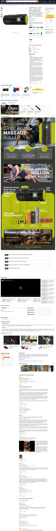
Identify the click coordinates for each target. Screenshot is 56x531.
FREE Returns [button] (31, 24)
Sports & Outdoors (3, 5)
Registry (44, 3)
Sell (41, 3)
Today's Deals (25, 3)
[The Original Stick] (3, 103)
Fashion (54, 3)
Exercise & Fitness (8, 5)
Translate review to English (22, 526)
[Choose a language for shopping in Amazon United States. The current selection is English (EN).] (40, 1)
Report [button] (25, 420)
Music (46, 3)
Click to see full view (15, 32)
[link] (16, 90)
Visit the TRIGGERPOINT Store (33, 18)
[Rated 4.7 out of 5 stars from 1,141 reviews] (14, 362)
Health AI (4, 3)
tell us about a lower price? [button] (10, 326)
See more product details (32, 81)
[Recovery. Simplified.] (12, 102)
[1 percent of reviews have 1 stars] (7, 378)
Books (22, 3)
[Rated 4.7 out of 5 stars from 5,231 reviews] (48, 362)
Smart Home (50, 3)
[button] (1, 3)
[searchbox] (22, 1)
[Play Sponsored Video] (11, 355)
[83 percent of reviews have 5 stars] (7, 372)
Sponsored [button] (2, 349)
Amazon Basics (14, 3)
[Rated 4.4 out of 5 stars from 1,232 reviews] (31, 362)
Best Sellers (18, 3)
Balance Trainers (13, 5)
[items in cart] (54, 1)
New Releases (30, 3)
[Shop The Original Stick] (11, 103)
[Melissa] (5, 295)
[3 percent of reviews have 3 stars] (7, 375)
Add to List (47, 26)
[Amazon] (3, 1)
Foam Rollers (16, 5)
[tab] (21, 375)
